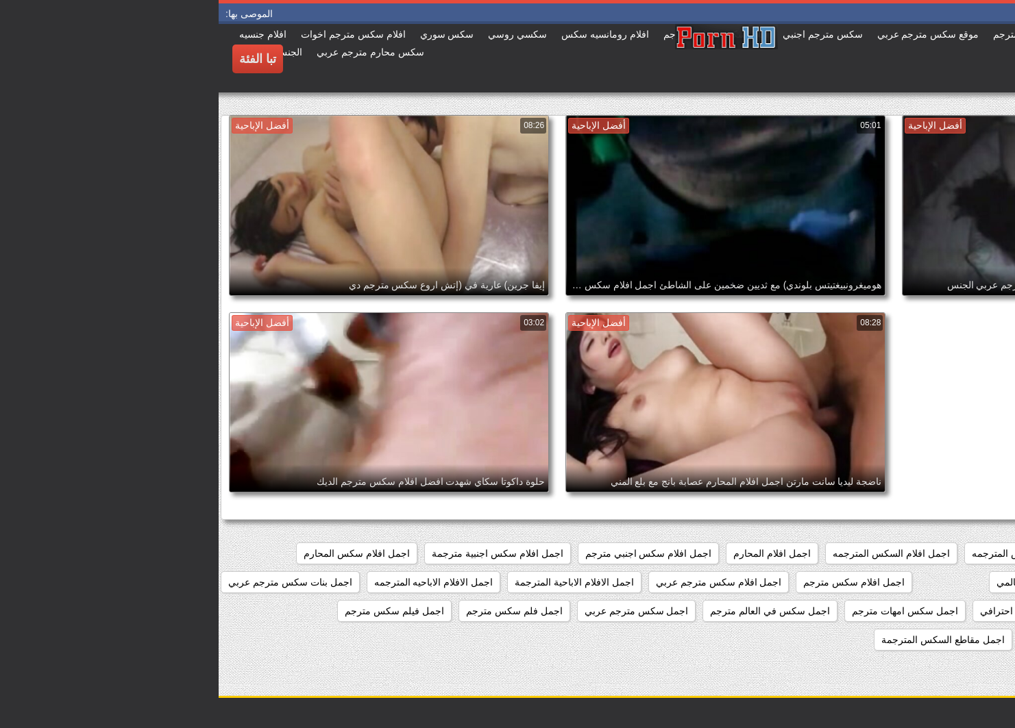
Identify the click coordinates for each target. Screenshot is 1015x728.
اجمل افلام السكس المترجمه (672, 553)
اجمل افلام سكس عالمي (828, 582)
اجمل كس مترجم (843, 639)
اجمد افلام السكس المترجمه (810, 553)
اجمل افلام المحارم (553, 553)
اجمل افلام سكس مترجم (635, 582)
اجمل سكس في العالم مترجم (551, 610)
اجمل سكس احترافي (804, 610)
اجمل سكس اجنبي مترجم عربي (934, 610)
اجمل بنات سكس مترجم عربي (72, 582)
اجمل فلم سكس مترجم (295, 610)
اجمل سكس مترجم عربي (418, 610)
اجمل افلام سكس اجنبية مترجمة (279, 553)
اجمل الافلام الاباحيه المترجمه (215, 582)
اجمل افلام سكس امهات (949, 582)
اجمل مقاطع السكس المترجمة (724, 639)
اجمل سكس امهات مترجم (686, 610)
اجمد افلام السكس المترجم (944, 553)
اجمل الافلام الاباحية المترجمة (355, 582)
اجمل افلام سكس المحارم (138, 553)
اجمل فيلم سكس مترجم (175, 610)
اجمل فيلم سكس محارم (949, 639)
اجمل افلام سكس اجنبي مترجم (430, 553)
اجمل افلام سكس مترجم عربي (500, 582)
